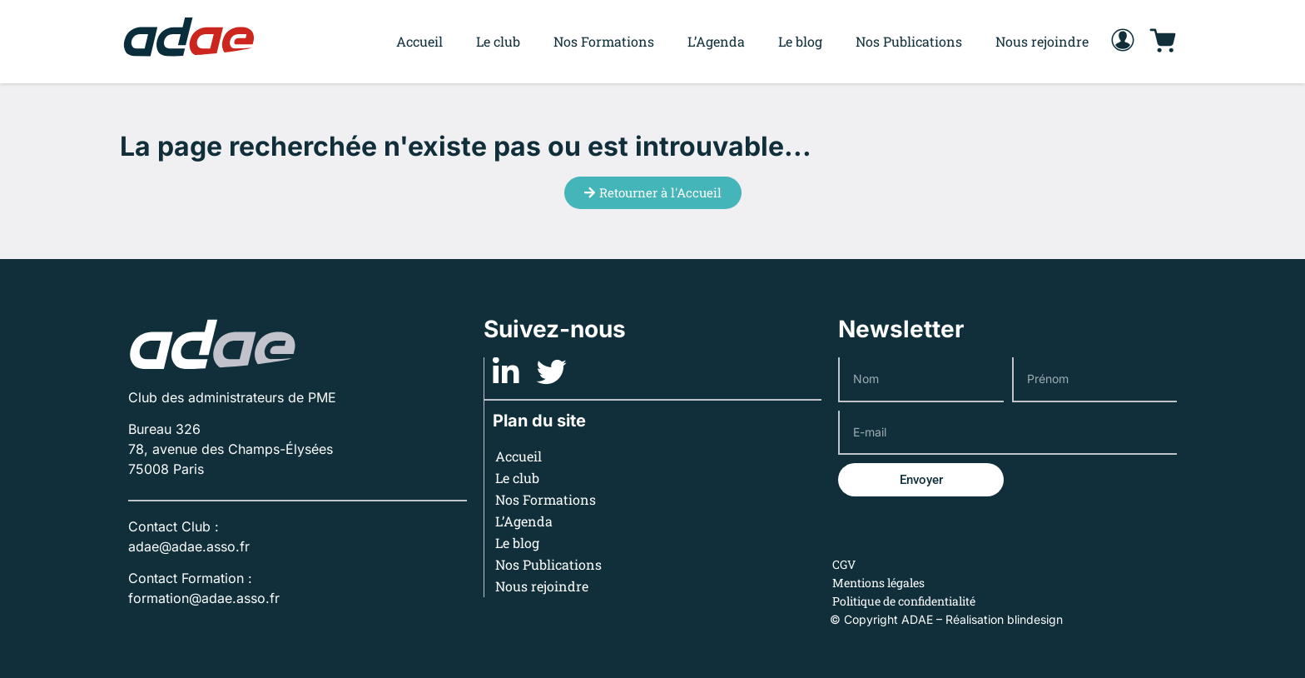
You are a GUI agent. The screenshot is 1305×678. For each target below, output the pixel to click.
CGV (844, 564)
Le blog (800, 41)
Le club (498, 41)
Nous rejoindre (1042, 41)
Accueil (419, 41)
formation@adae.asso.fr (204, 598)
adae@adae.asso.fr (189, 546)
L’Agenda (716, 41)
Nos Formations (603, 41)
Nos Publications (909, 41)
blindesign (1035, 619)
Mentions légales (878, 583)
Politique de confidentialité (903, 601)
